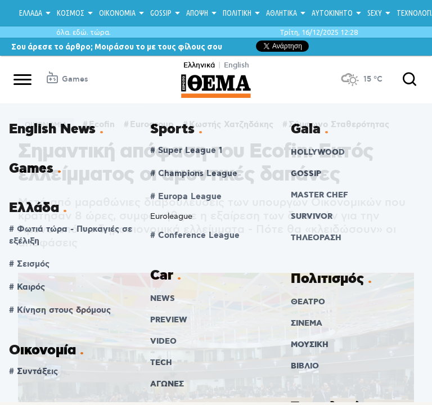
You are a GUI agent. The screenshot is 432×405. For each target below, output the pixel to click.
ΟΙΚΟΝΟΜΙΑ (117, 12)
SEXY (374, 12)
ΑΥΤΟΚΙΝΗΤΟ (332, 12)
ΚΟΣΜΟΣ (70, 12)
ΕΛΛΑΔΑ (30, 12)
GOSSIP (161, 12)
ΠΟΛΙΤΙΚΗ (237, 12)
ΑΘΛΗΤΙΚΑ (281, 12)
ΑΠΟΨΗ (197, 12)
